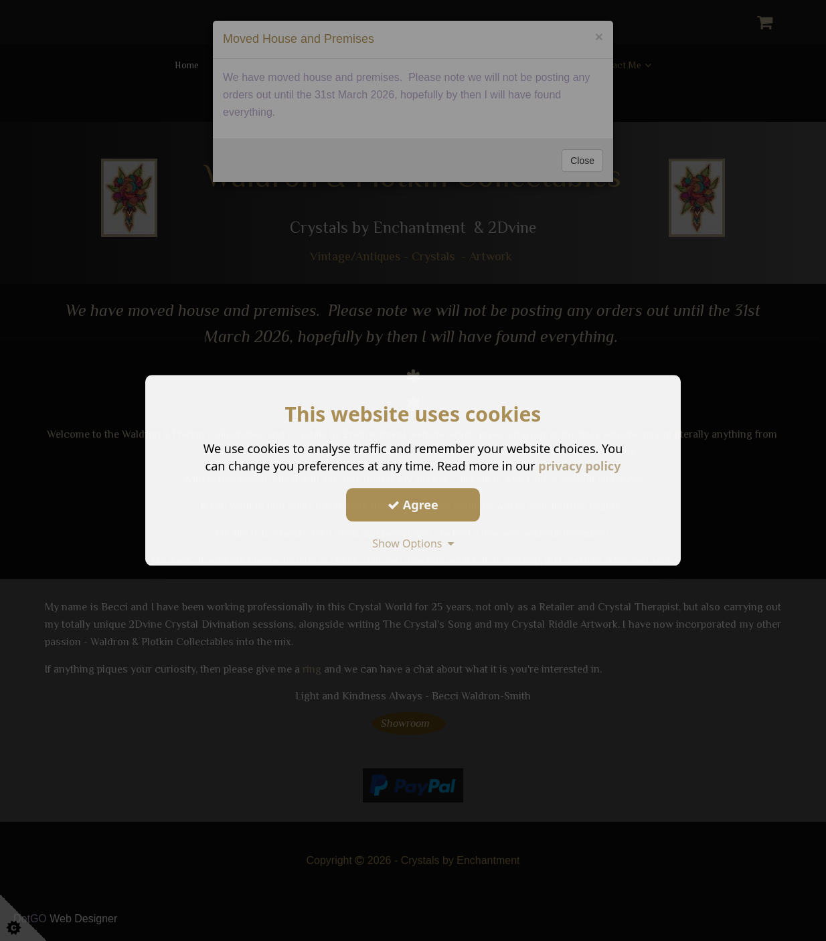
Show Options (413, 543)
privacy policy (579, 466)
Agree (413, 505)
